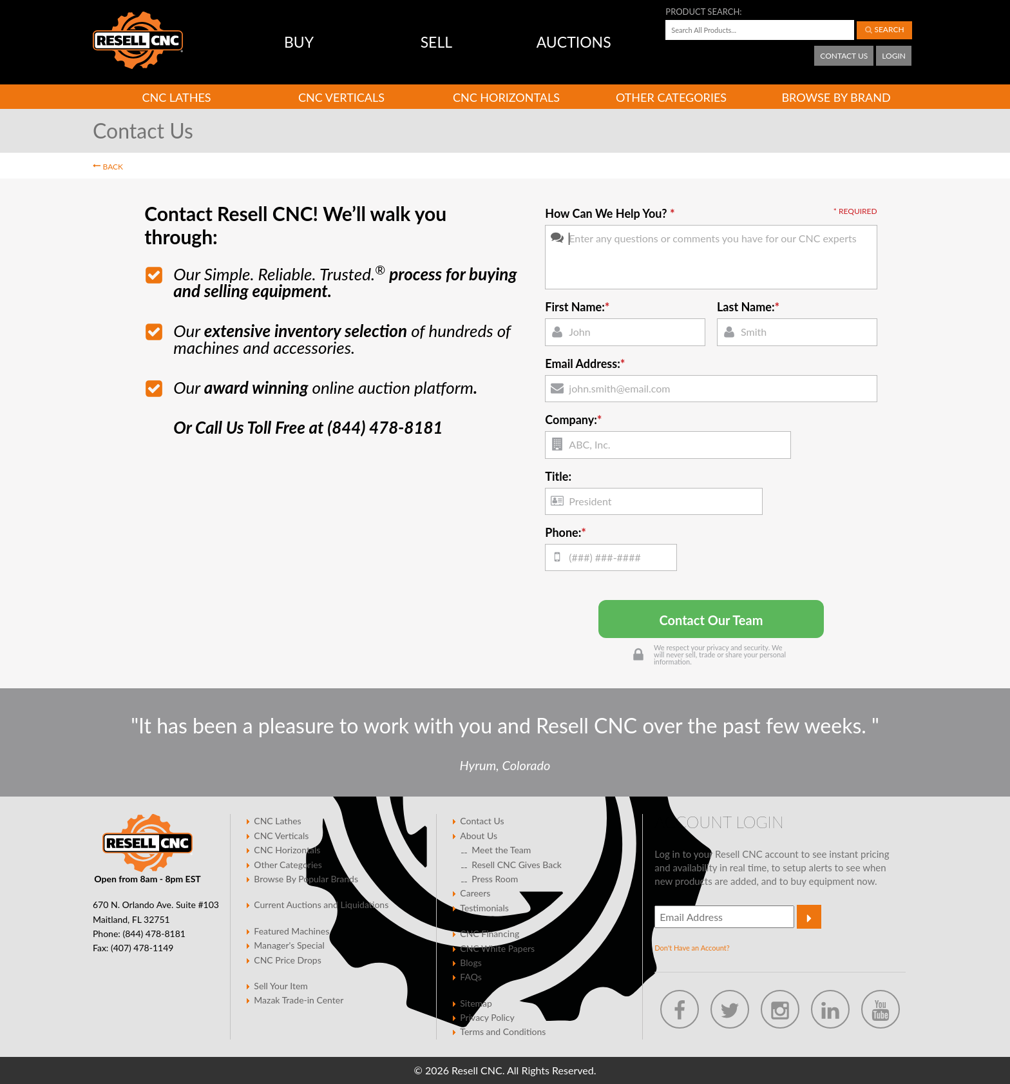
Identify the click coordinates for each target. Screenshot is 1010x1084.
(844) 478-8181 (153, 933)
